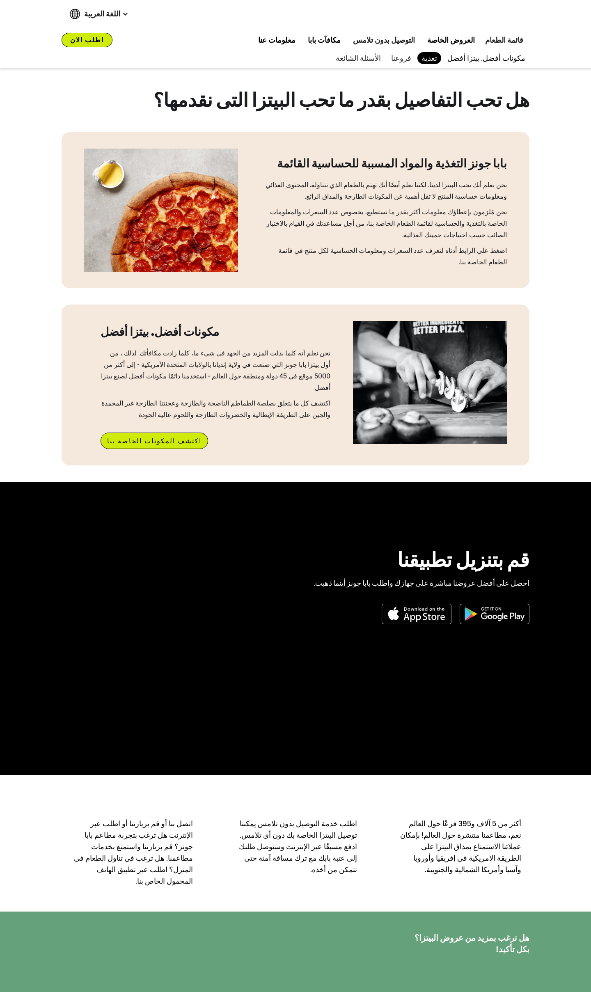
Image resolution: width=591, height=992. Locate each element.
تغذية (429, 58)
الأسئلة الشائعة (358, 58)
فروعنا (401, 58)
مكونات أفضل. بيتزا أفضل (486, 58)
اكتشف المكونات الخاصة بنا (154, 440)
